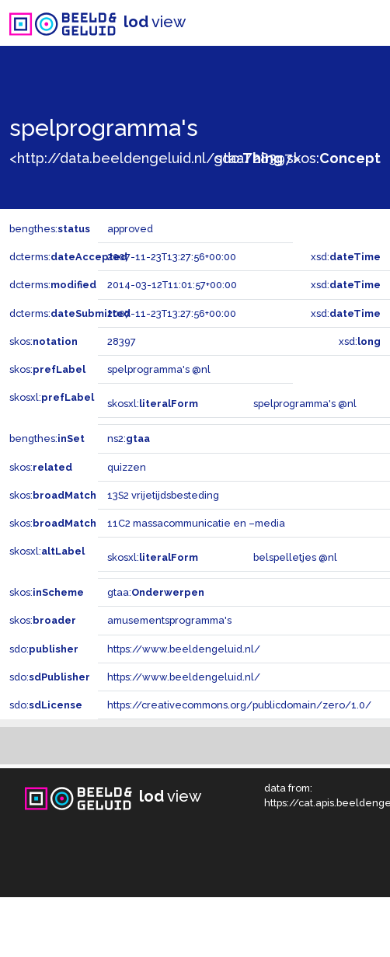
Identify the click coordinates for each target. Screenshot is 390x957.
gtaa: (155, 592)
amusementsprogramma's (169, 620)
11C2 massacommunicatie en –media (196, 523)
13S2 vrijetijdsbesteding (163, 495)
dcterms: (68, 257)
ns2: (128, 438)
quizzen (126, 467)
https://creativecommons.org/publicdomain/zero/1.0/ (239, 705)
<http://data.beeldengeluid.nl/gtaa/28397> (154, 158)
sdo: (249, 158)
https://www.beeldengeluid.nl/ (183, 649)
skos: (334, 158)
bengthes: (49, 229)
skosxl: (51, 397)
